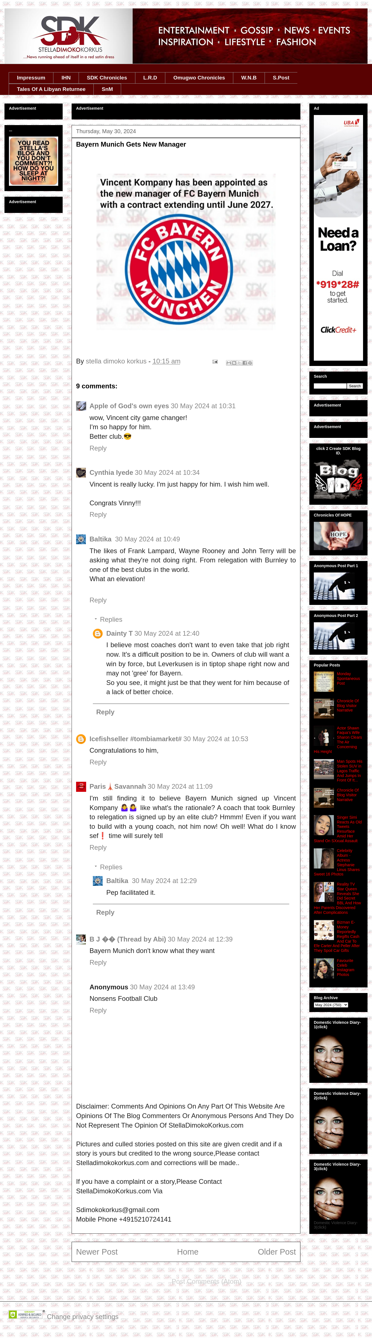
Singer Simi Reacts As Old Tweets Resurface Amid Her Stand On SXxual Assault (338, 829)
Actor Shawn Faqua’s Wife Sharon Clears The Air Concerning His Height (338, 740)
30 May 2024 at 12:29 (164, 880)
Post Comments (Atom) (206, 1281)
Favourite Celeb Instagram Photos (345, 967)
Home (188, 1251)
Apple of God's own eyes (129, 406)
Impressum (31, 78)
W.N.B (249, 78)
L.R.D (150, 78)
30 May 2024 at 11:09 (180, 786)
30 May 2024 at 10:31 (203, 406)
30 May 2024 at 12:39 (200, 939)
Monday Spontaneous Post (348, 679)
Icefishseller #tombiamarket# (136, 739)
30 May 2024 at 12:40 (167, 633)
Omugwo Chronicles (199, 78)
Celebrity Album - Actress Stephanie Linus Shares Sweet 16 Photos (337, 862)
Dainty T (119, 633)
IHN (66, 78)
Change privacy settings (83, 1316)
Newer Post (97, 1251)
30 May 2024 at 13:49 (162, 987)
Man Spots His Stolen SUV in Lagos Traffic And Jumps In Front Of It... (349, 770)
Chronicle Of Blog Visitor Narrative (348, 706)
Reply (98, 448)
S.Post (281, 78)
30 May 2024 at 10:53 (215, 739)
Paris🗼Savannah (118, 786)
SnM (107, 89)
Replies (111, 619)
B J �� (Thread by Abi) (128, 939)
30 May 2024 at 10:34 (167, 472)
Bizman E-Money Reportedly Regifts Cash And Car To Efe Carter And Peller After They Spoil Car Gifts (337, 936)
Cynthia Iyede (111, 472)
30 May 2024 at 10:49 (147, 539)
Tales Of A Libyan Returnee (51, 89)
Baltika (101, 539)
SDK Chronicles (107, 78)
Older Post (277, 1251)
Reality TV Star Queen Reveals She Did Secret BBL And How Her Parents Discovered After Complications (337, 898)
